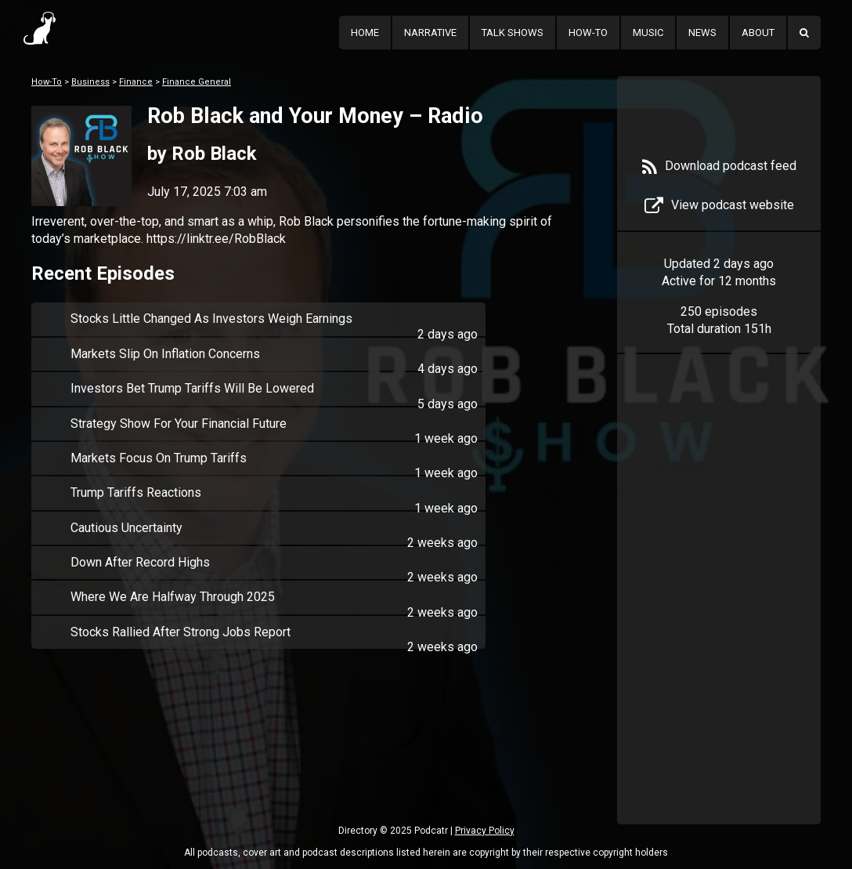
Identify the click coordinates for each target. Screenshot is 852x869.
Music (648, 32)
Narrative (430, 32)
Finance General (196, 82)
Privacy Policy (484, 830)
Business (90, 82)
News (702, 32)
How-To (588, 32)
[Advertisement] (719, 613)
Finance (136, 82)
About (758, 32)
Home (365, 32)
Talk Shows (512, 32)
